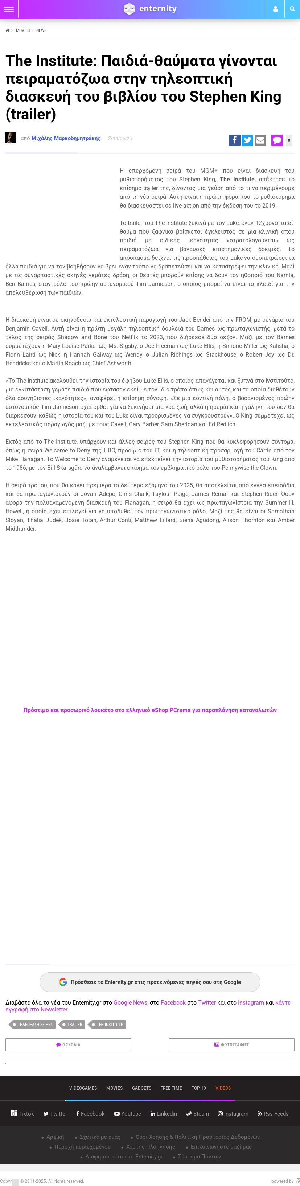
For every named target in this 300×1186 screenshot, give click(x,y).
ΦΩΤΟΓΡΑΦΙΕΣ (235, 1044)
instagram (233, 1114)
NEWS (41, 30)
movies (114, 1088)
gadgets (141, 1088)
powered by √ (285, 1181)
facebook (90, 1114)
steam (197, 1114)
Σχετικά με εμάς (99, 1137)
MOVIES (23, 30)
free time (171, 1088)
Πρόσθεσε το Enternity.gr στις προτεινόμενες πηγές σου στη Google (150, 982)
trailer (74, 1024)
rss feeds (273, 1114)
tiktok (22, 1114)
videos (223, 1088)
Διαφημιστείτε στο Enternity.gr (123, 1156)
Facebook (173, 1002)
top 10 (199, 1088)
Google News (130, 1002)
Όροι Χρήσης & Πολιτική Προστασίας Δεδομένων (197, 1137)
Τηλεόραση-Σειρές (35, 1024)
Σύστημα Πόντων (199, 1156)
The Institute (110, 1024)
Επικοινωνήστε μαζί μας (220, 1147)
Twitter (207, 1002)
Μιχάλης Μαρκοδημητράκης (66, 138)
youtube (127, 1114)
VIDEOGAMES (83, 1088)
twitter (55, 1114)
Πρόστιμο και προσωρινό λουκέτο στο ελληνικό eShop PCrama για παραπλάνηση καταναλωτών (150, 710)
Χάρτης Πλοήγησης (150, 1147)
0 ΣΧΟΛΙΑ (71, 1044)
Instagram (251, 1002)
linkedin (164, 1114)
